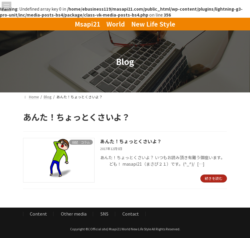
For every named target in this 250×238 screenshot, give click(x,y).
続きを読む (214, 178)
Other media (74, 214)
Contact (130, 214)
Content (38, 214)
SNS (104, 214)
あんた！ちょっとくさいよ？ (131, 141)
